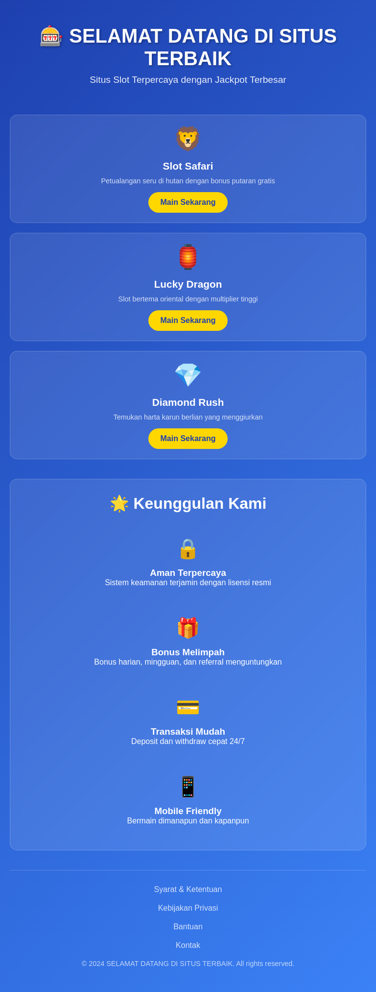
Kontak (188, 945)
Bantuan (188, 926)
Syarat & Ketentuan (188, 889)
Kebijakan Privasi (188, 908)
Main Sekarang (188, 202)
